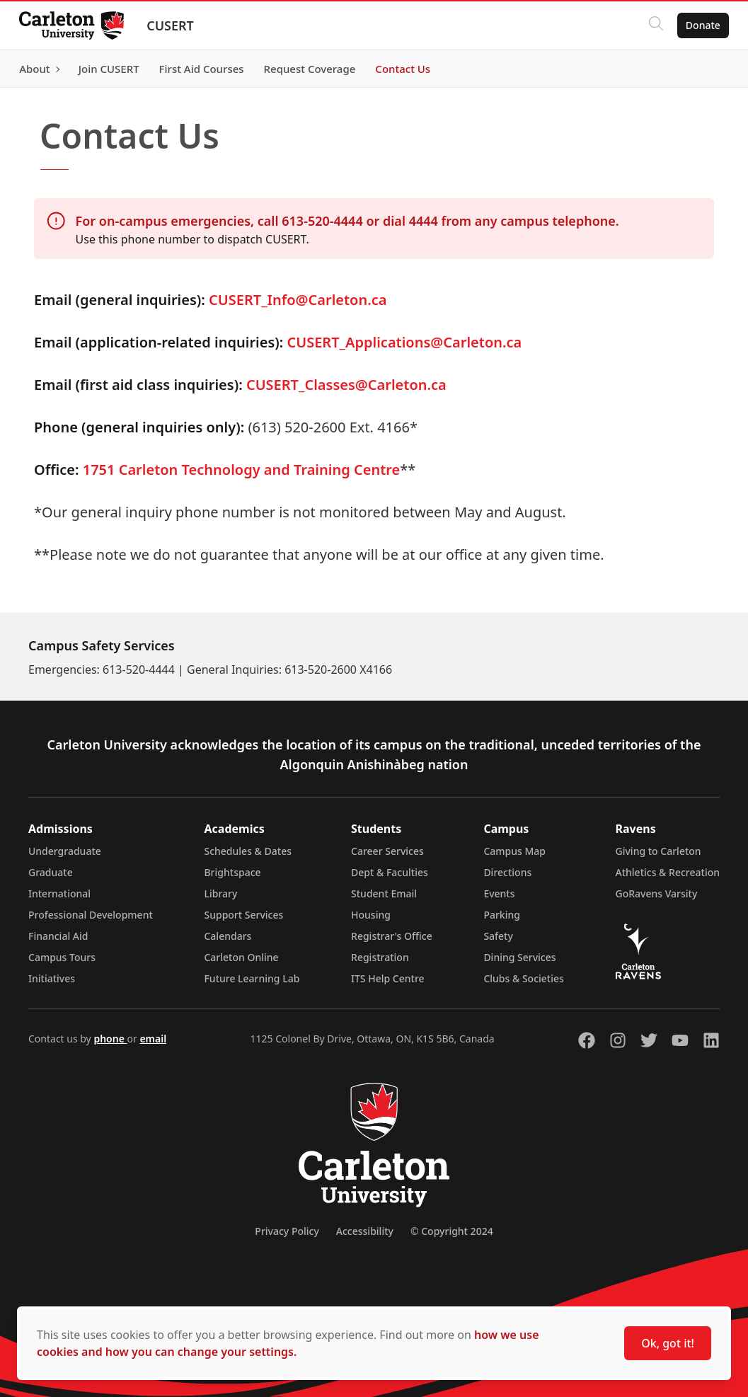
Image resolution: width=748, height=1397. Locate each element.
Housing (371, 914)
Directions (507, 872)
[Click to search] (652, 25)
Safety (498, 936)
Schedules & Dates (248, 851)
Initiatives (51, 978)
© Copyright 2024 (451, 1231)
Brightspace (232, 872)
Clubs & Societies (523, 978)
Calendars (227, 936)
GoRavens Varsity (657, 893)
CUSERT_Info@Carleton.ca (297, 299)
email (152, 1038)
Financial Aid (58, 936)
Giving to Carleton (658, 851)
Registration (380, 957)
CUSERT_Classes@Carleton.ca (346, 384)
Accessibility (364, 1231)
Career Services (387, 851)
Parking (501, 914)
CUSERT (173, 25)
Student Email (384, 893)
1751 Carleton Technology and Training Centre (242, 469)
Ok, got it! (667, 1343)
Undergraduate (64, 851)
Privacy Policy (286, 1231)
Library (220, 893)
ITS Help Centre (388, 978)
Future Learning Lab (251, 978)
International (59, 893)
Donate (699, 25)
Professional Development (90, 914)
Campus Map (514, 851)
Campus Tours (62, 957)
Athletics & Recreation (668, 872)
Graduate (50, 872)
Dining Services (519, 957)
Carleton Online (241, 957)
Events (498, 893)
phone (110, 1038)
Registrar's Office (391, 936)
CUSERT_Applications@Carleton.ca (404, 342)
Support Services (243, 914)
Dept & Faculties (389, 872)
